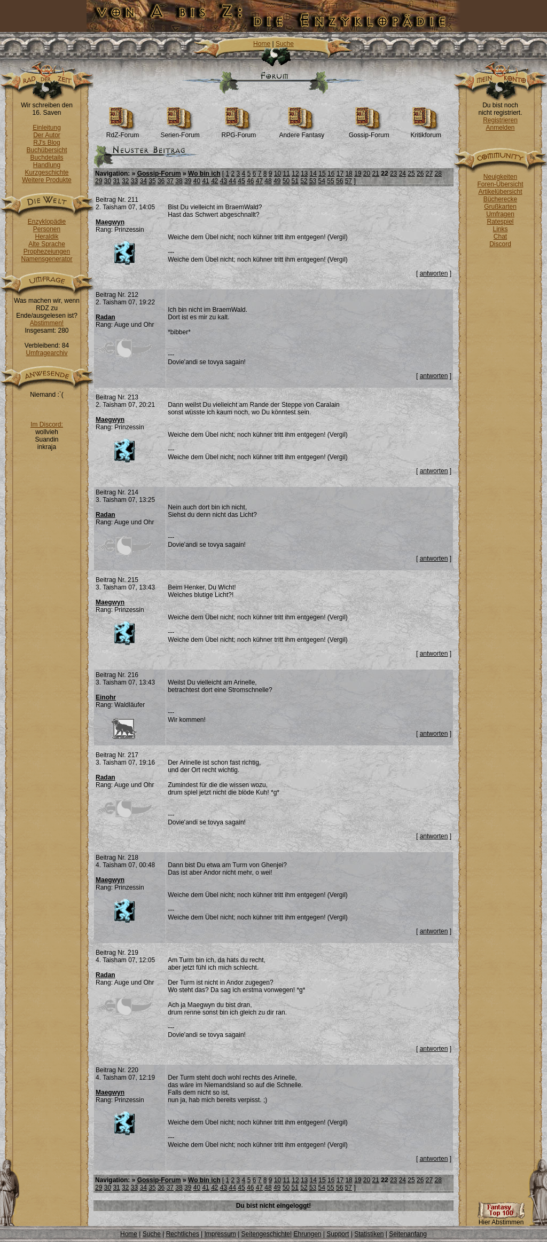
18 (348, 173)
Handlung (46, 165)
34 (143, 181)
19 (357, 173)
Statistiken (369, 1234)
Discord (500, 244)
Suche (285, 44)
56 (339, 181)
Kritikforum (426, 132)
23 (393, 173)
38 (178, 181)
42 (214, 181)
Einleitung (47, 127)
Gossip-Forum (369, 132)
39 (187, 181)
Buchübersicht (46, 150)
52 (303, 181)
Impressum (220, 1234)
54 (321, 181)
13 (304, 173)
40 (196, 181)
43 (223, 181)
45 (241, 181)
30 (107, 181)
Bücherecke (500, 199)
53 (312, 181)
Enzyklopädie (47, 221)
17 (340, 173)
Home (261, 44)
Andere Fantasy (301, 132)
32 (125, 181)
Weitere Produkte (47, 180)
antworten (434, 273)
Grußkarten (500, 206)
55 (330, 181)
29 (98, 181)
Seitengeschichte (265, 1234)
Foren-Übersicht (500, 184)
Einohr (106, 697)
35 (152, 181)
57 (348, 181)
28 (437, 173)
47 (259, 181)
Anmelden (500, 127)
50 (286, 181)
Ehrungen (307, 1234)
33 (134, 181)
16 (330, 173)
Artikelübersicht (500, 191)
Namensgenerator (46, 259)
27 (429, 173)
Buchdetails (46, 157)
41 (205, 181)
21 (375, 173)
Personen (46, 229)
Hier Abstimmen (501, 1219)
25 (411, 173)
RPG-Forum (239, 132)
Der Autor (46, 135)
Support (337, 1234)
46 (250, 181)
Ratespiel (500, 221)
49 (277, 181)
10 (277, 173)
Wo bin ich (204, 173)
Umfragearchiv (46, 353)
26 (420, 173)
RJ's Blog (46, 142)
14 (313, 173)
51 (294, 181)
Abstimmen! (47, 323)
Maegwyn (110, 222)
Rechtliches (182, 1234)
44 (232, 181)
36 (161, 181)
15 (321, 173)
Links (500, 229)
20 (366, 173)
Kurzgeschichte (46, 172)
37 (170, 181)
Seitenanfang (408, 1234)
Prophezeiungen (47, 251)
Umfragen (500, 214)
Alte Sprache (46, 244)
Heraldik (46, 236)
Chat (500, 236)
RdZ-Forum (122, 132)
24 (402, 173)
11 (286, 173)
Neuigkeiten (500, 176)
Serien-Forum (179, 132)
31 (116, 181)
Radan (105, 317)
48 (267, 181)
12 (295, 173)
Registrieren (500, 120)
